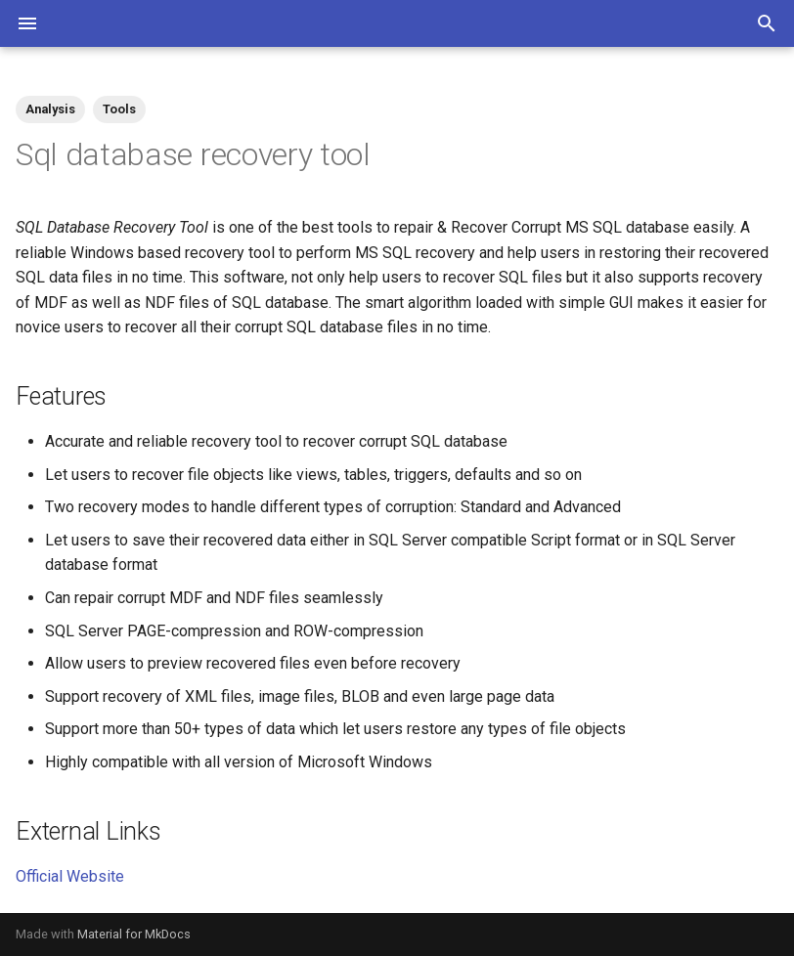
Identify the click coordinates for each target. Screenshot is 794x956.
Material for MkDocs (134, 934)
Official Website (70, 876)
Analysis (50, 109)
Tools (119, 109)
